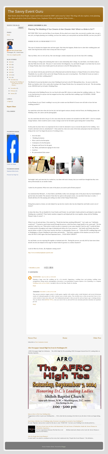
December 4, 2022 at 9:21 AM (48, 291)
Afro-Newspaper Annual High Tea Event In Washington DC (47, 348)
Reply (34, 285)
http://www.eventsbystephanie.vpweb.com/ (40, 252)
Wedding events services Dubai (41, 283)
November (13, 88)
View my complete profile (14, 55)
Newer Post (32, 338)
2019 (10, 75)
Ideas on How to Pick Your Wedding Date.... (39, 414)
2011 (10, 77)
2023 (10, 64)
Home (65, 338)
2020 (10, 72)
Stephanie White (11, 133)
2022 (10, 67)
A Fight (9, 101)
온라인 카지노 (49, 299)
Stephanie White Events (12, 171)
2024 (10, 62)
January (13, 93)
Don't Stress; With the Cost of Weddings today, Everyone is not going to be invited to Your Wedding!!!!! (55, 421)
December (13, 79)
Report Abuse (11, 106)
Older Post (97, 338)
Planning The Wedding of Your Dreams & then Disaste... (17, 83)
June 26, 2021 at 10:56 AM (49, 277)
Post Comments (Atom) (41, 342)
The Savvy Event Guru (25, 11)
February (13, 91)
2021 (10, 69)
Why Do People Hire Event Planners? (38, 436)
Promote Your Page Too (12, 174)
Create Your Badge (11, 164)
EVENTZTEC (37, 277)
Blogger (63, 446)
